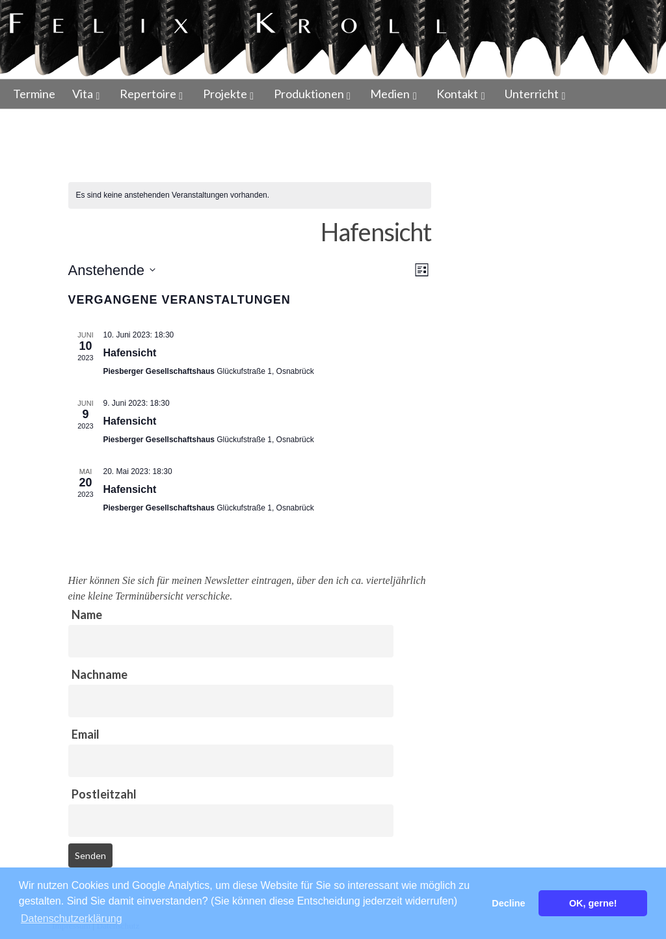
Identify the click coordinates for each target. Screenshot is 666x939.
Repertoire (148, 93)
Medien (390, 93)
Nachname (99, 674)
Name (87, 614)
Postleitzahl (104, 794)
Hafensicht (130, 352)
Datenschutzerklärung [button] (71, 918)
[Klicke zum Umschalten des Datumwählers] (111, 270)
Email (86, 734)
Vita (82, 93)
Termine (34, 93)
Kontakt (457, 93)
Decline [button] (508, 903)
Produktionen (309, 93)
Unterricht (532, 93)
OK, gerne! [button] (593, 903)
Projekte (225, 93)
